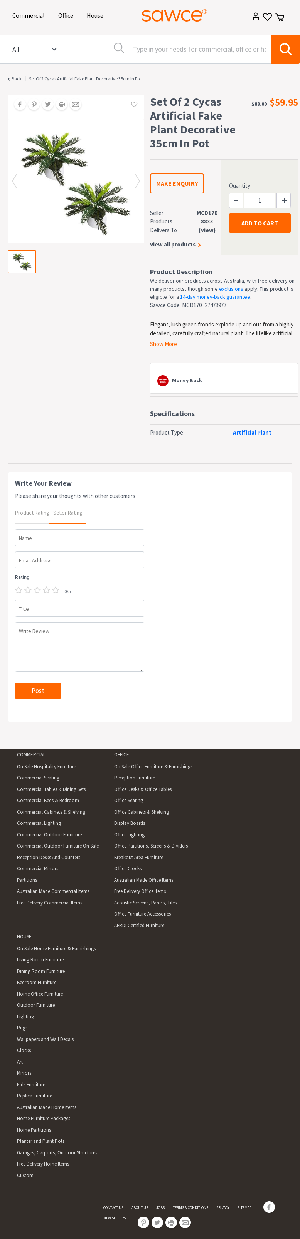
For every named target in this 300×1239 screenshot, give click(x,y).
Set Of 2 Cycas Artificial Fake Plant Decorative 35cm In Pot (85, 79)
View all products (173, 244)
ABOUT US (139, 1207)
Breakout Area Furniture (138, 857)
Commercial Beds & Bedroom (48, 800)
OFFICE (121, 754)
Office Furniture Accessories (142, 914)
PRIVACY (222, 1207)
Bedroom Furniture (36, 982)
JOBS (160, 1207)
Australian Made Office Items (143, 880)
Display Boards (129, 823)
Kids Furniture (31, 1084)
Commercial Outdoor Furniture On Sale (58, 846)
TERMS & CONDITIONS (190, 1207)
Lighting (25, 1016)
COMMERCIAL (31, 754)
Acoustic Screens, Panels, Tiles (145, 902)
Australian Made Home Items (46, 1107)
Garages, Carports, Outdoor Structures (57, 1152)
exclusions (231, 288)
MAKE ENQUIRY (177, 183)
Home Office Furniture (40, 994)
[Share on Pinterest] (31, 105)
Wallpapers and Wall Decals (45, 1039)
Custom (25, 1175)
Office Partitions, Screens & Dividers (151, 846)
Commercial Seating (38, 777)
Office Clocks (128, 868)
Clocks (24, 1050)
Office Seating (128, 800)
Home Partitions (34, 1130)
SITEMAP (244, 1207)
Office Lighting (129, 834)
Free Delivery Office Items (140, 891)
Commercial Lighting (39, 823)
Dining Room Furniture (41, 971)
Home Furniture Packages (43, 1118)
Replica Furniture (34, 1095)
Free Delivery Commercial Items (49, 902)
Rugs (22, 1027)
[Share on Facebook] (17, 105)
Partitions (27, 880)
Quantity (239, 185)
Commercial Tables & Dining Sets (51, 789)
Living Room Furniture (40, 959)
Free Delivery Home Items (43, 1164)
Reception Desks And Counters (48, 857)
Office (67, 14)
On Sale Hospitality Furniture (46, 766)
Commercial (29, 14)
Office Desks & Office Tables (143, 789)
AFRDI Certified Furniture (139, 925)
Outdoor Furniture (36, 1005)
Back (17, 79)
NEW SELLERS (114, 1218)
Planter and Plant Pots (40, 1141)
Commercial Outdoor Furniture (49, 834)
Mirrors (24, 1073)
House (96, 14)
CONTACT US (113, 1207)
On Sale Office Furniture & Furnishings (153, 766)
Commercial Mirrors (37, 868)
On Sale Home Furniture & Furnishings (56, 948)
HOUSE (24, 936)
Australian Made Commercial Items (53, 891)
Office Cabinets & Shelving (141, 812)
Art (20, 1062)
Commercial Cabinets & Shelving (51, 812)
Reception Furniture (134, 777)
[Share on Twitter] (45, 105)
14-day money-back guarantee (215, 296)
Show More (163, 344)
